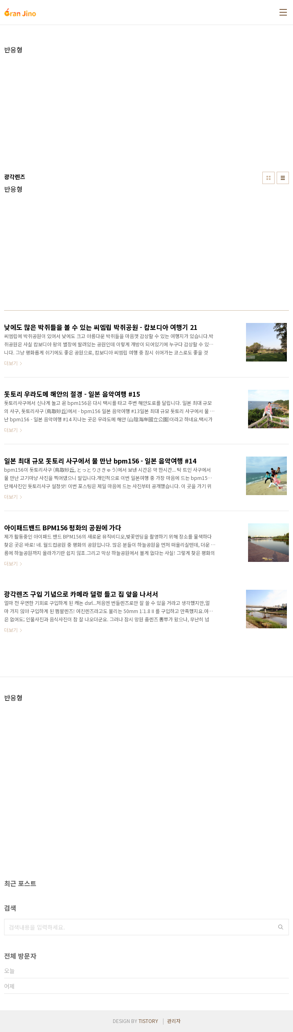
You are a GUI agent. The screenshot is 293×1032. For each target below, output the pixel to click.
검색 (281, 927)
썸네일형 (268, 178)
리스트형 (283, 178)
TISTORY (148, 1020)
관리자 (174, 1020)
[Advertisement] (146, 111)
